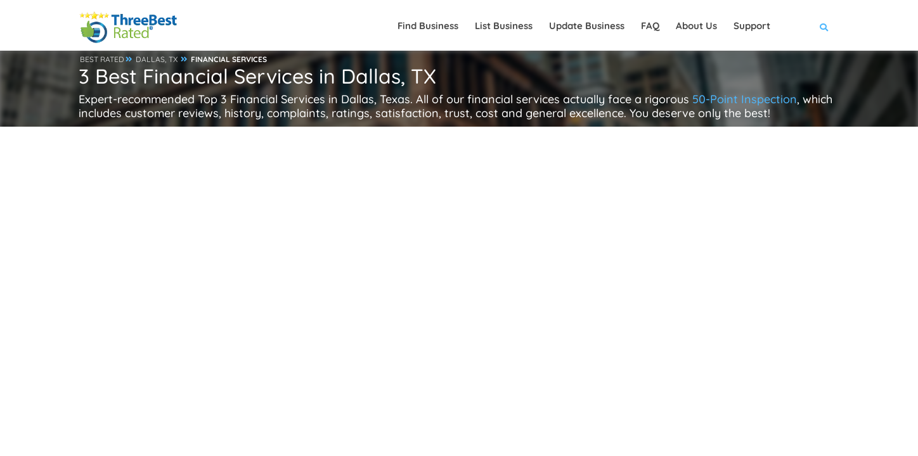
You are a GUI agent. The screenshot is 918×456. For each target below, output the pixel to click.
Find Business (428, 26)
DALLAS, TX (157, 59)
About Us (696, 26)
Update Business (586, 26)
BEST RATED (102, 59)
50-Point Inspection (744, 99)
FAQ (650, 26)
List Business (504, 26)
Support (752, 26)
